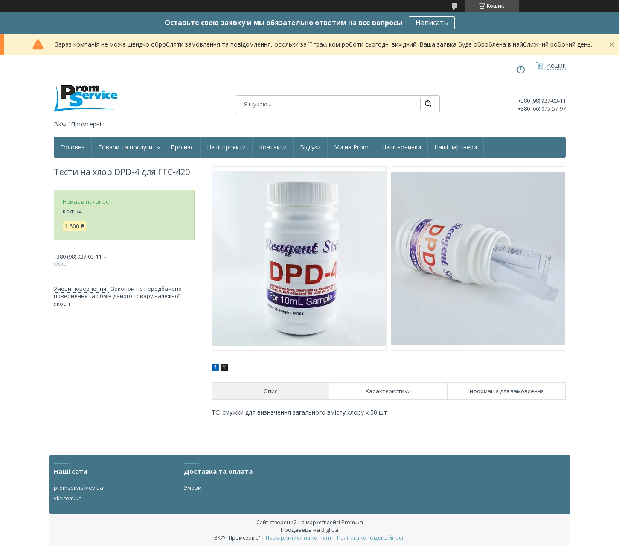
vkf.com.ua (68, 498)
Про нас (182, 147)
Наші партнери (455, 147)
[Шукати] (428, 104)
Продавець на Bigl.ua (309, 530)
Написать (432, 22)
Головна (72, 147)
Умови (192, 487)
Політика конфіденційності (371, 537)
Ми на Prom (351, 147)
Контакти (273, 147)
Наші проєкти (226, 147)
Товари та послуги (125, 147)
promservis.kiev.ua (78, 487)
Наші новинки (401, 147)
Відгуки (310, 147)
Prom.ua (352, 522)
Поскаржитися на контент (298, 537)
